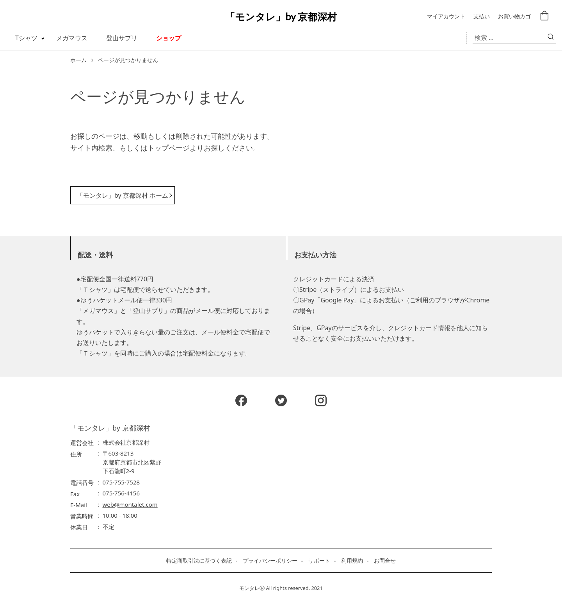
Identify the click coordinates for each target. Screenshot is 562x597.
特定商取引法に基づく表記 (199, 560)
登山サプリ (121, 38)
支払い (481, 16)
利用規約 (352, 560)
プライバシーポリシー (270, 560)
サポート (319, 560)
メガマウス (71, 38)
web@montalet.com (130, 504)
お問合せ (385, 560)
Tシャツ (26, 38)
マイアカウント (446, 16)
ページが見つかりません (128, 60)
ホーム (78, 60)
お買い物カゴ (514, 16)
